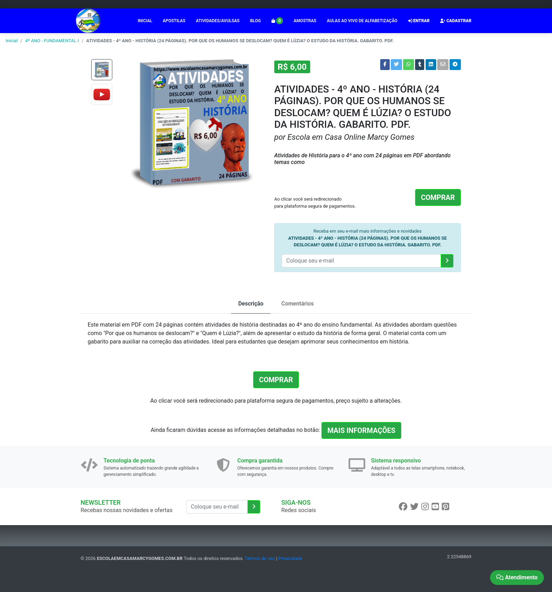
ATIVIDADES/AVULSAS (218, 20)
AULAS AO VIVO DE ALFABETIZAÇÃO (362, 20)
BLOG (255, 20)
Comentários (297, 303)
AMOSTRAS (305, 20)
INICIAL (145, 20)
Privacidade (290, 558)
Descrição (251, 303)
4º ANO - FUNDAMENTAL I (52, 40)
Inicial (12, 40)
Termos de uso (260, 558)
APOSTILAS (174, 20)
